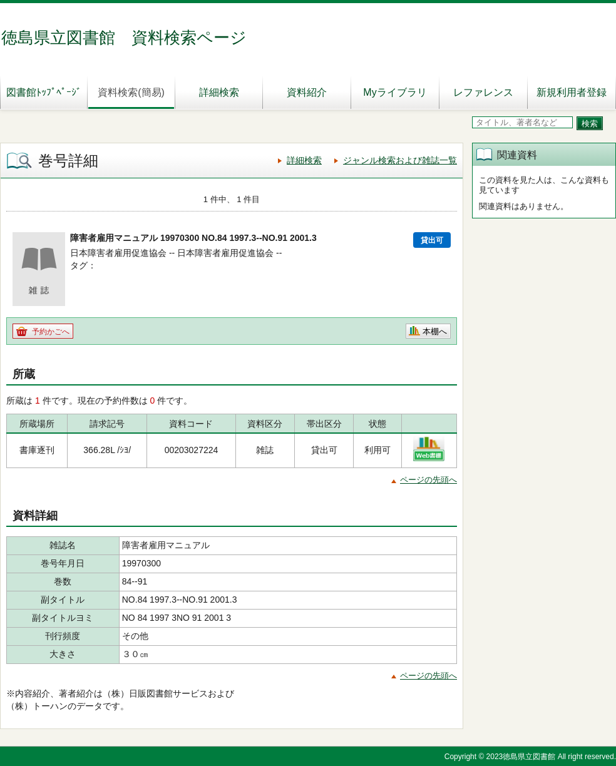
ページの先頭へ (428, 479)
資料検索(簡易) (131, 92)
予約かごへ (50, 331)
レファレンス (483, 92)
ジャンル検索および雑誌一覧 (400, 160)
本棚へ (435, 331)
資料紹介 (307, 92)
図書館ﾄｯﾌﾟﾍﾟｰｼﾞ (43, 92)
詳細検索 (219, 92)
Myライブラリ (394, 92)
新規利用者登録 (571, 92)
